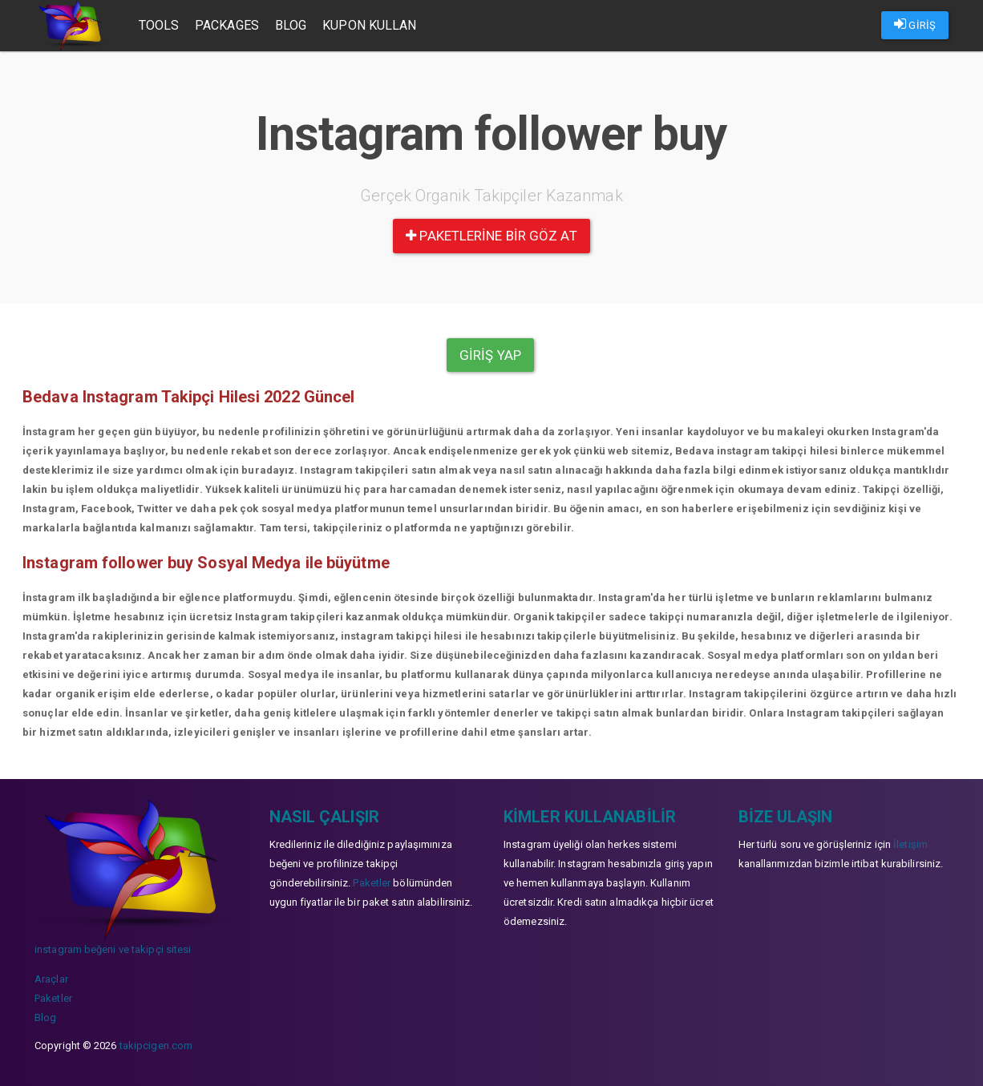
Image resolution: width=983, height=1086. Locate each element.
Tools (159, 25)
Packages (227, 25)
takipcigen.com (155, 1046)
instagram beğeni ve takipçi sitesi (112, 949)
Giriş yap (490, 355)
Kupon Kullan (369, 25)
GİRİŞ (915, 24)
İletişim (910, 844)
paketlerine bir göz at (491, 236)
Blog (290, 25)
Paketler (53, 998)
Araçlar (51, 979)
